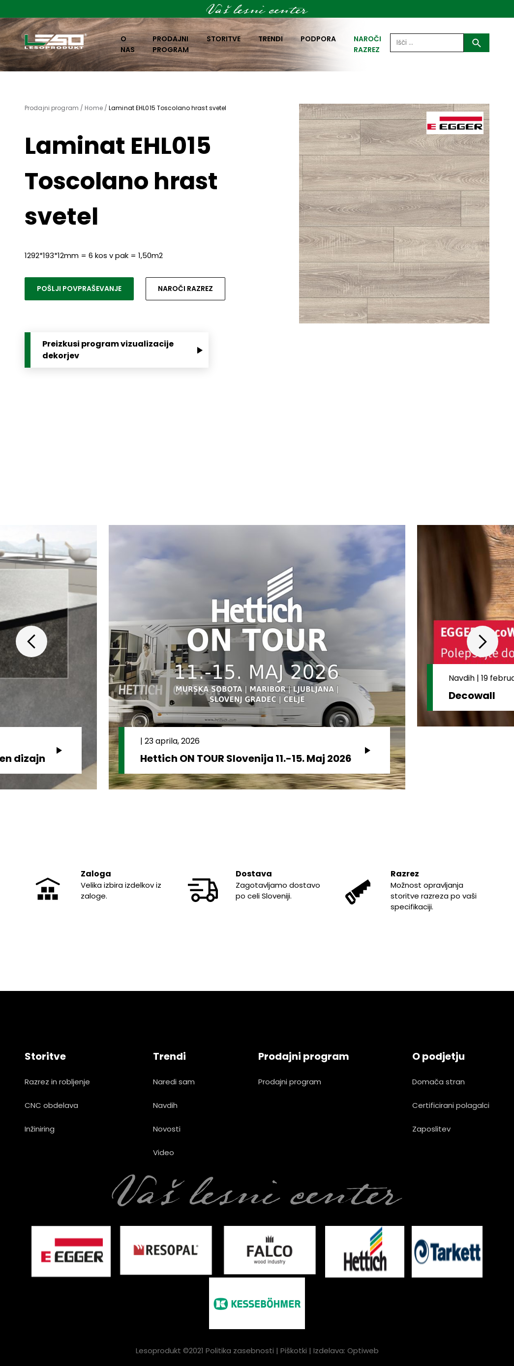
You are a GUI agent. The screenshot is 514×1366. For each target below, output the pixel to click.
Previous (31, 641)
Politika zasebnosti (240, 1350)
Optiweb (363, 1350)
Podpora (318, 39)
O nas (128, 44)
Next (482, 641)
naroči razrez (367, 44)
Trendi (270, 39)
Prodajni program (170, 44)
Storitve (224, 39)
